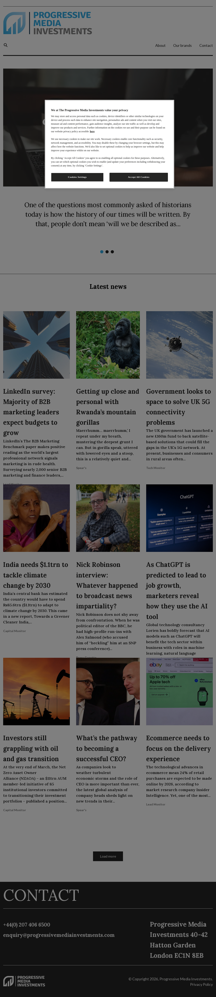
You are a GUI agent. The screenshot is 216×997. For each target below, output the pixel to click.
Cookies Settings (77, 177)
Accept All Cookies (139, 177)
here (92, 131)
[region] (109, 144)
